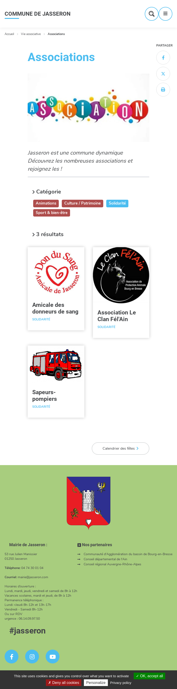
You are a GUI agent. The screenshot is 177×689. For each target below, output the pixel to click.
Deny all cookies (63, 683)
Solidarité (117, 203)
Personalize (96, 683)
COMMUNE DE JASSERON (38, 14)
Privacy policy (120, 683)
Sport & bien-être (52, 212)
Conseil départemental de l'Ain (105, 559)
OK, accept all (149, 676)
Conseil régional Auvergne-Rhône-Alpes (112, 564)
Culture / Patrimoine (82, 203)
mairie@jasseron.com (33, 577)
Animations (46, 203)
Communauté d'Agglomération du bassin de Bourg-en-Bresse (128, 554)
